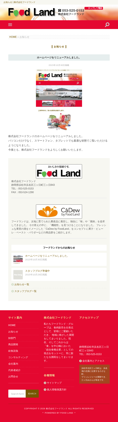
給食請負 (13, 351)
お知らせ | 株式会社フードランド (19, 2)
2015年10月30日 (57, 65)
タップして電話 (95, 8)
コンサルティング (18, 357)
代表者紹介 (14, 370)
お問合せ (13, 376)
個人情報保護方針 (57, 389)
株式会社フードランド (56, 408)
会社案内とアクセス (93, 361)
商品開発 (13, 344)
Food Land (66, 413)
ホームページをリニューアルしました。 (59, 57)
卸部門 (12, 338)
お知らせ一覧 (21, 284)
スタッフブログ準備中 (37, 271)
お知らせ (13, 331)
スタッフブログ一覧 (25, 291)
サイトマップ (54, 382)
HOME (13, 37)
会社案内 (13, 363)
